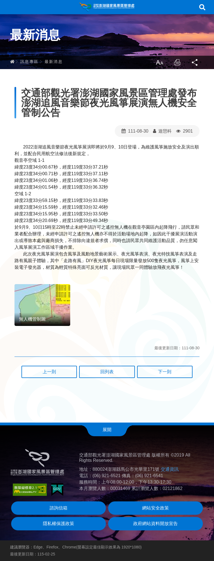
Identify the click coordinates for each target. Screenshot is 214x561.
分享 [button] (195, 62)
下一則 (164, 371)
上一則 (49, 371)
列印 (177, 62)
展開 (107, 429)
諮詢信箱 (58, 508)
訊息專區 (29, 62)
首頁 (12, 62)
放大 (159, 62)
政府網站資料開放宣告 (155, 523)
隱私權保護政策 (58, 523)
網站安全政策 (155, 508)
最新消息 (54, 62)
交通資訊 (170, 469)
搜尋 (202, 7)
